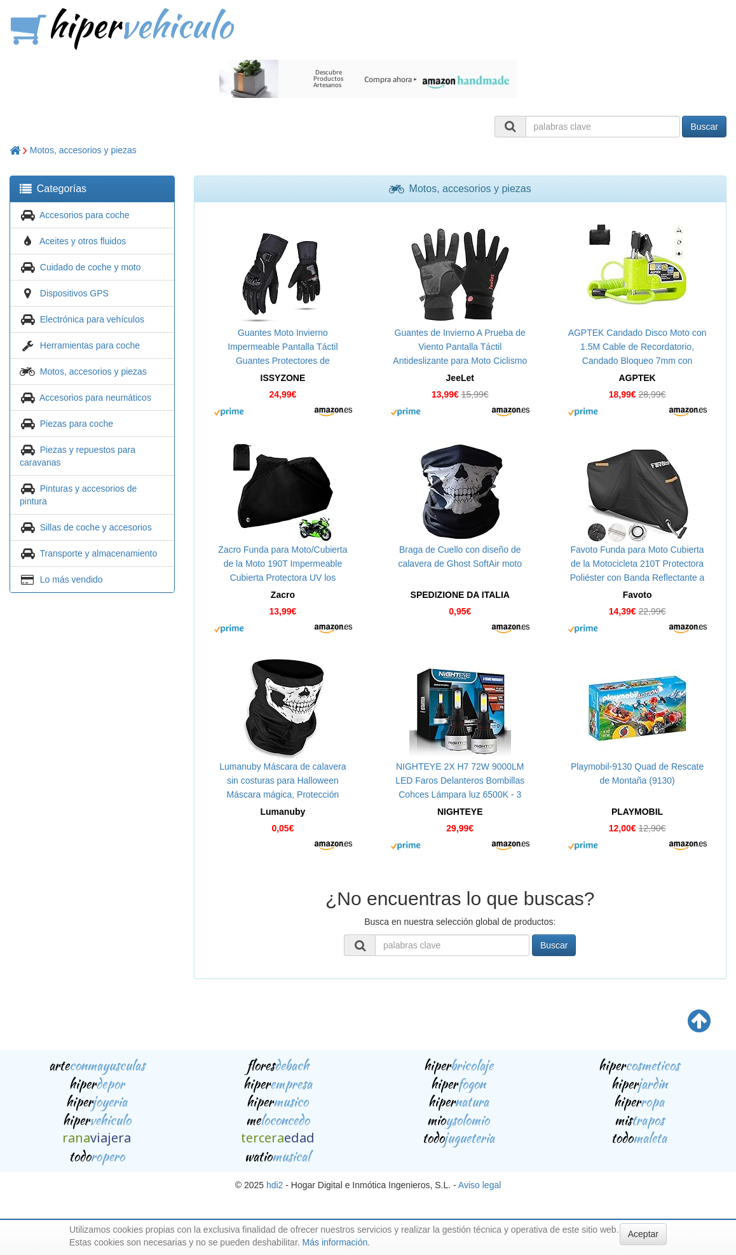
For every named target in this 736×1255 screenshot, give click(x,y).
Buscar (704, 126)
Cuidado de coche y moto (90, 267)
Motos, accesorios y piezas (83, 150)
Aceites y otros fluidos (82, 241)
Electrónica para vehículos (92, 319)
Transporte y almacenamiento (99, 553)
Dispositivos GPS (74, 293)
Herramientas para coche (90, 345)
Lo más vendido (71, 579)
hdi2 (274, 1185)
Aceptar (643, 1234)
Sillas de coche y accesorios (96, 527)
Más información (335, 1242)
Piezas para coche (76, 424)
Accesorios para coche (84, 215)
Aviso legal (479, 1185)
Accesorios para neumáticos (95, 397)
